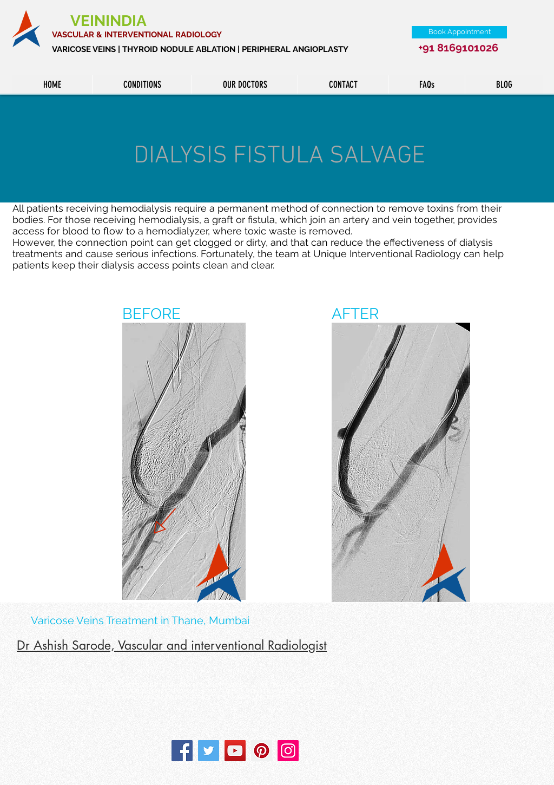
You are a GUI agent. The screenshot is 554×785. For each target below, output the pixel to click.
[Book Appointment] (459, 32)
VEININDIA (110, 21)
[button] (142, 84)
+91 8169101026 (458, 47)
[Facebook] (182, 750)
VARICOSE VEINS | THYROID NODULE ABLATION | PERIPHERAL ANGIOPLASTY (200, 49)
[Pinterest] (261, 750)
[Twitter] (208, 750)
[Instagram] (288, 750)
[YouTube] (235, 750)
